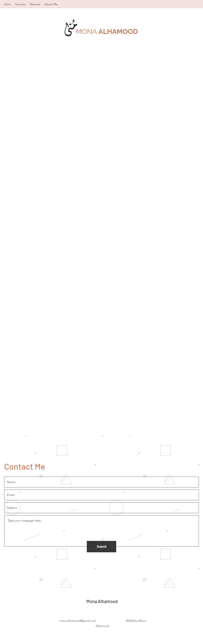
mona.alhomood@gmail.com (77, 621)
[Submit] (101, 546)
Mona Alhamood (102, 601)
